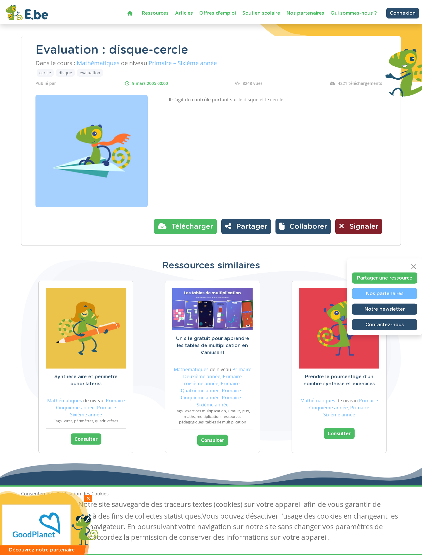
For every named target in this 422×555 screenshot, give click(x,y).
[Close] (413, 266)
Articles (184, 13)
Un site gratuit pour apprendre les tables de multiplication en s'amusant (212, 345)
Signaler (358, 226)
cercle (45, 72)
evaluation (90, 72)
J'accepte (34, 505)
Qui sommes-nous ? (354, 13)
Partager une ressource (384, 278)
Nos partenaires (305, 13)
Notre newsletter (385, 309)
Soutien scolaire (261, 13)
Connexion (403, 13)
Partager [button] (246, 226)
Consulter (86, 439)
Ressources (155, 13)
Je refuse (63, 505)
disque (65, 72)
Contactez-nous (384, 324)
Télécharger (185, 226)
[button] (303, 226)
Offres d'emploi (217, 13)
